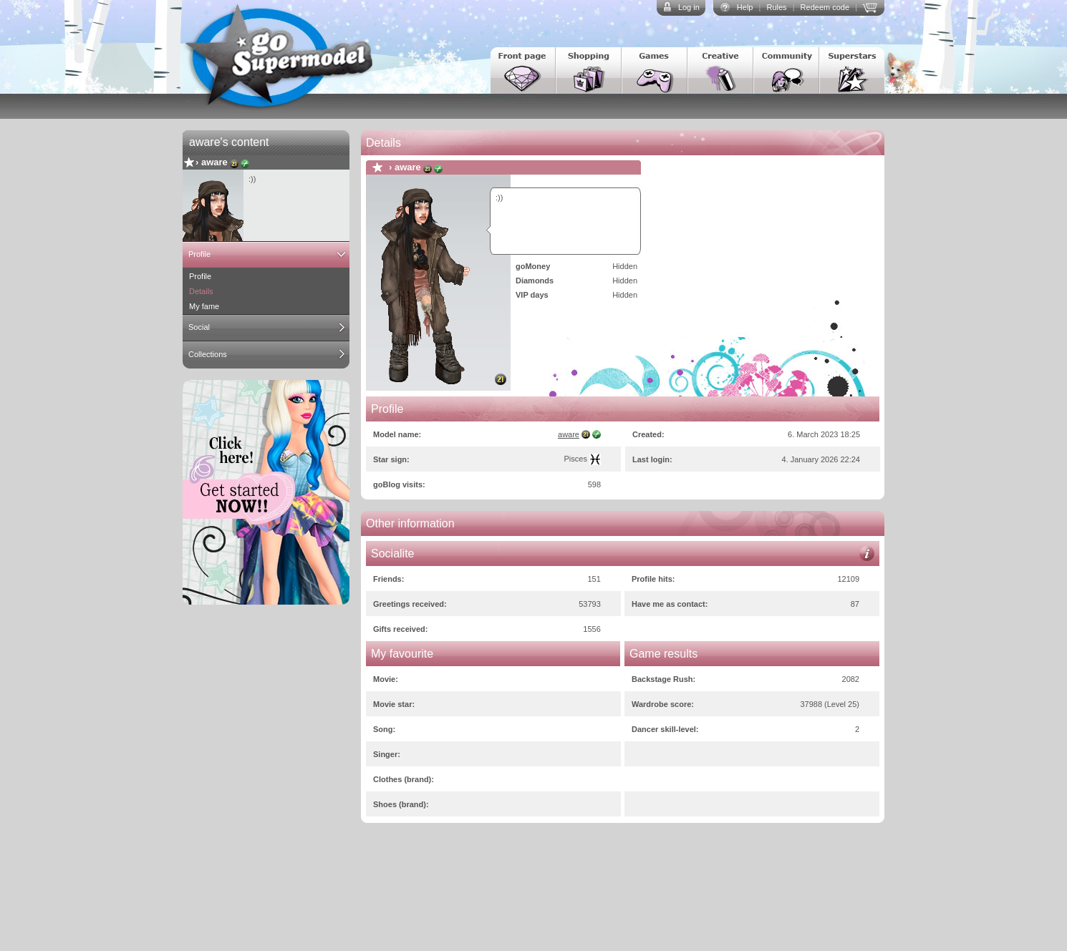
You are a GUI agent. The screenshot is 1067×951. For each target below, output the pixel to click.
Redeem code (825, 7)
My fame (204, 306)
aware (214, 162)
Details (201, 291)
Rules (776, 7)
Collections (207, 354)
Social (199, 327)
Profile (199, 254)
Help (745, 7)
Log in (689, 7)
